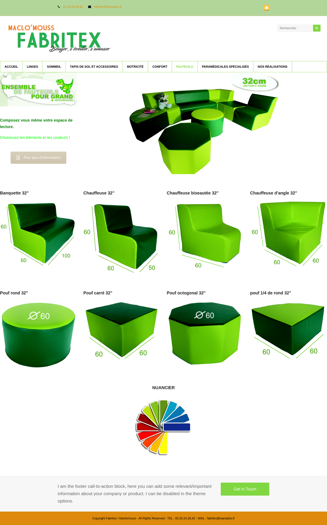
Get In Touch (245, 489)
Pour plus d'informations (38, 157)
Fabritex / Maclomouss (121, 518)
